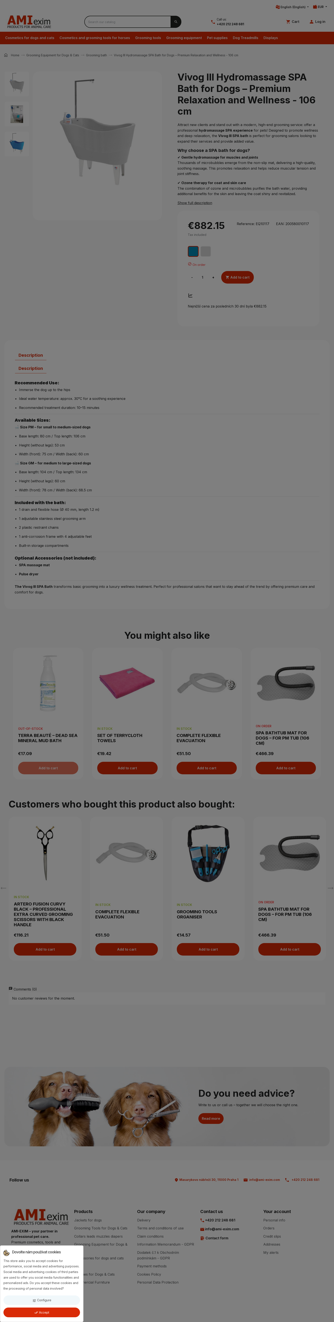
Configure (41, 1300)
